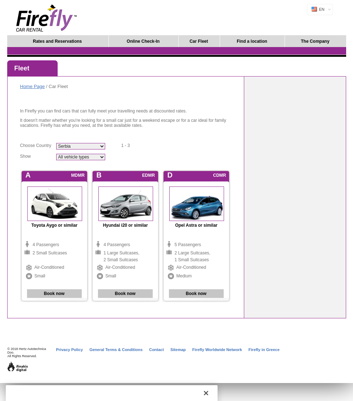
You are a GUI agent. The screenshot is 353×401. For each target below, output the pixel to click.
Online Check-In (143, 41)
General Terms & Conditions (116, 349)
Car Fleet (198, 41)
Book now (54, 293)
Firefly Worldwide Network (217, 349)
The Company (315, 41)
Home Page (32, 86)
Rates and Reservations (57, 41)
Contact (156, 349)
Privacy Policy (69, 349)
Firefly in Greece (264, 349)
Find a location (252, 41)
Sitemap (178, 349)
